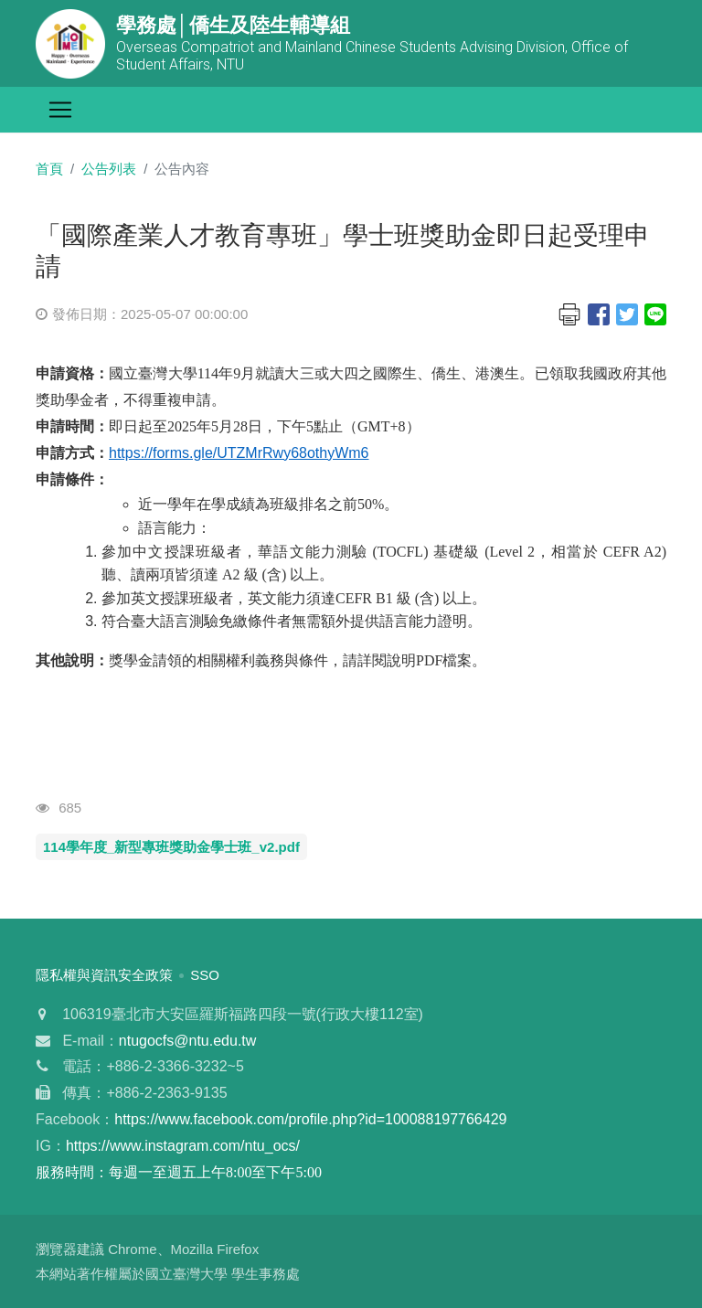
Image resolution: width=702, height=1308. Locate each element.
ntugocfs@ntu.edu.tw (188, 1040)
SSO (204, 975)
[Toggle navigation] (60, 109)
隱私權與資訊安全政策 (104, 975)
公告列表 (108, 168)
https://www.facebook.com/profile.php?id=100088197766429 (310, 1119)
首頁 (49, 168)
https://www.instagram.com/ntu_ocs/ (183, 1146)
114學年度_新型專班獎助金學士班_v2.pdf (171, 847)
